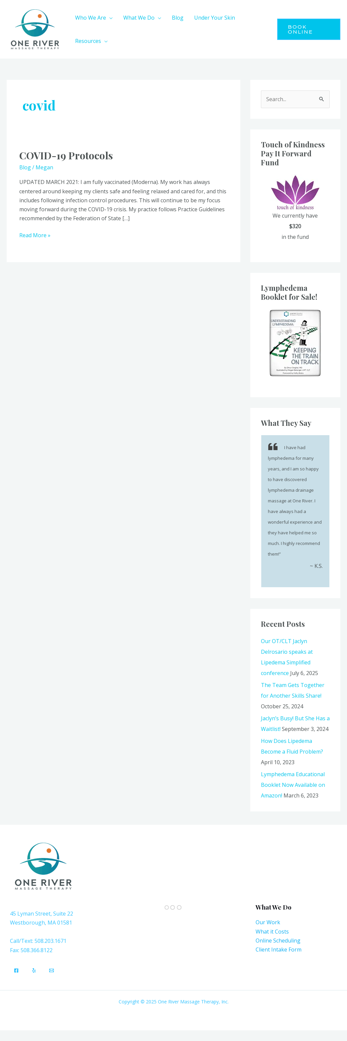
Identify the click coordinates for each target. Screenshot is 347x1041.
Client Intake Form (278, 949)
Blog (25, 167)
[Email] (51, 970)
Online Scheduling (278, 940)
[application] (109, 17)
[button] (308, 29)
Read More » (35, 235)
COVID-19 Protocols (66, 155)
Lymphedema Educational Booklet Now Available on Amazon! (293, 785)
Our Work (268, 922)
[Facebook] (16, 970)
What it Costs (272, 931)
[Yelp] (34, 970)
